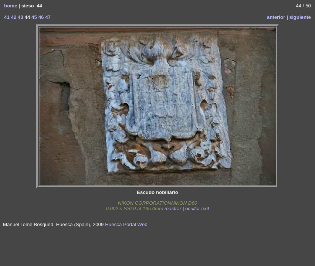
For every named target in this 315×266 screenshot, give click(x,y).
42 (13, 17)
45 (33, 17)
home (10, 5)
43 (19, 17)
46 (40, 17)
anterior (276, 17)
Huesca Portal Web (126, 224)
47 (47, 17)
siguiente (300, 17)
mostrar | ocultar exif (187, 208)
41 (7, 17)
